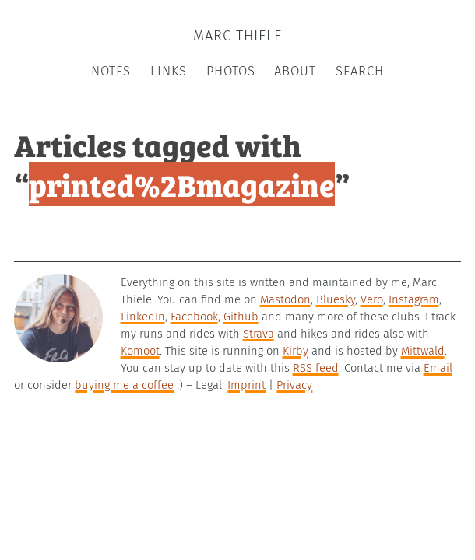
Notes (111, 71)
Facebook (194, 317)
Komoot (140, 351)
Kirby (295, 351)
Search (360, 71)
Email (438, 368)
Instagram (414, 299)
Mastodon (285, 299)
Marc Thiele (237, 35)
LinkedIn (143, 317)
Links (168, 71)
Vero (372, 299)
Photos (230, 71)
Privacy (294, 385)
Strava (258, 334)
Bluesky (335, 299)
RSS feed (316, 368)
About (295, 71)
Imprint (246, 385)
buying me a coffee (124, 385)
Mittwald (423, 351)
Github (241, 317)
